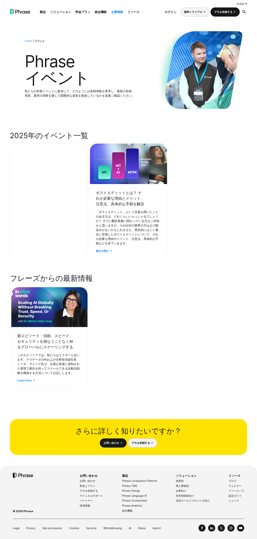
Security (91, 528)
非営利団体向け (185, 495)
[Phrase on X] (221, 528)
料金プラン (82, 12)
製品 (43, 12)
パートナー (86, 500)
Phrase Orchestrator (134, 500)
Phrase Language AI (134, 495)
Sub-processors (52, 528)
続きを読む (102, 250)
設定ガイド (235, 495)
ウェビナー (235, 485)
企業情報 (117, 12)
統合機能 (101, 12)
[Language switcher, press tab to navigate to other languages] (241, 3)
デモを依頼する (223, 11)
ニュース (234, 500)
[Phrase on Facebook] (202, 528)
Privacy (30, 528)
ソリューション (60, 12)
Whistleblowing (112, 528)
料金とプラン (87, 485)
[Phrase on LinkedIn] (211, 528)
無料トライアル (193, 11)
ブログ (232, 480)
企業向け (181, 490)
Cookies (74, 528)
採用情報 (85, 505)
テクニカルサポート (91, 495)
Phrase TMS (129, 485)
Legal (16, 528)
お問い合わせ (111, 442)
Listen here (24, 380)
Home (28, 40)
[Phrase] (20, 12)
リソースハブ (236, 490)
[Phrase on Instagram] (231, 528)
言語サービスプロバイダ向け (193, 500)
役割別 (180, 480)
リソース (133, 12)
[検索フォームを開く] (244, 12)
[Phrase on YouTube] (240, 528)
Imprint (157, 528)
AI (130, 528)
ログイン (171, 12)
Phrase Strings (131, 490)
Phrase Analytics (132, 505)
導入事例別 (182, 485)
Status (142, 528)
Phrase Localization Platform (139, 480)
